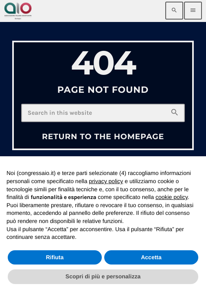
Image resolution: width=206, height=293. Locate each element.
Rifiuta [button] (55, 257)
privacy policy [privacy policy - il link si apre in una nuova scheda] (106, 181)
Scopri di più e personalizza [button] (103, 276)
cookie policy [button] (172, 197)
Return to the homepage (103, 136)
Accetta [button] (151, 257)
